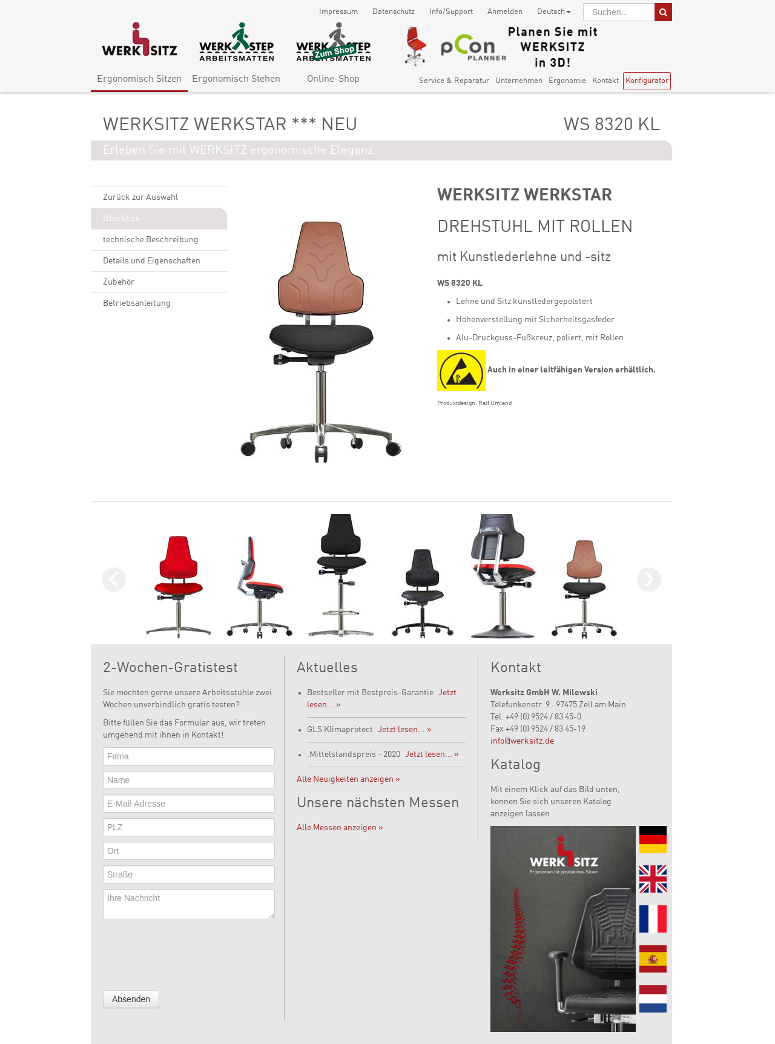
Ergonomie (567, 81)
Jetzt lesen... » (405, 729)
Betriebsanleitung (137, 303)
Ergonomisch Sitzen (139, 79)
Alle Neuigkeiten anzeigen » (348, 779)
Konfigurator (646, 81)
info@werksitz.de (522, 741)
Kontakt (605, 81)
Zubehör (118, 282)
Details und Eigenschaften (151, 261)
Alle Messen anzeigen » (340, 828)
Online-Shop (333, 79)
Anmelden (505, 12)
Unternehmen (518, 81)
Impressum (338, 12)
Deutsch (554, 12)
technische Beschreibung (151, 240)
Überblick (121, 218)
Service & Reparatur (454, 81)
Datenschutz (393, 12)
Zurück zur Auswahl (140, 197)
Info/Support (451, 12)
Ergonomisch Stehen (236, 79)
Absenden (131, 999)
